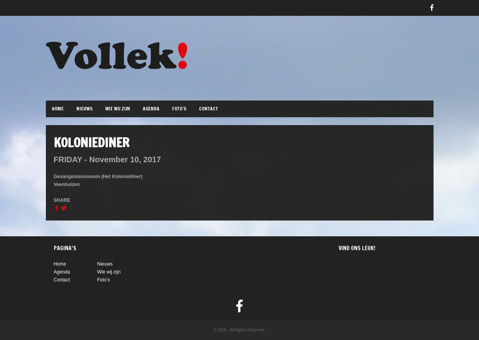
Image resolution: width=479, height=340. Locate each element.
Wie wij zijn (117, 108)
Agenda (151, 108)
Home (58, 108)
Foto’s (179, 108)
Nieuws (84, 108)
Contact (208, 108)
